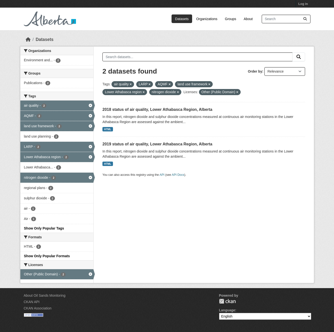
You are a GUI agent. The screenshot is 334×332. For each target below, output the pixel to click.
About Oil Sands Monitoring (44, 295)
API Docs (178, 175)
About (248, 19)
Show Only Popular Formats (47, 256)
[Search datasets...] (286, 19)
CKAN (227, 301)
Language (227, 310)
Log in (303, 4)
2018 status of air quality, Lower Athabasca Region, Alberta (157, 109)
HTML (107, 129)
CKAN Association (38, 308)
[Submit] (305, 19)
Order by (255, 71)
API (162, 175)
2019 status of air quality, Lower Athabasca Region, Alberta (157, 144)
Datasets (182, 19)
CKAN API (32, 302)
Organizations (206, 19)
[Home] (28, 39)
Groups (230, 19)
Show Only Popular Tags (44, 228)
